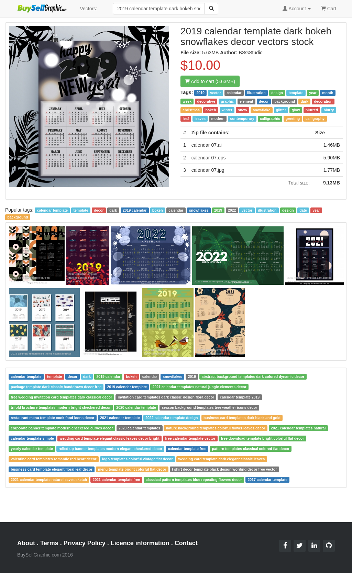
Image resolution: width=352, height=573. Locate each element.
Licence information (140, 543)
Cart (328, 8)
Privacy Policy (85, 543)
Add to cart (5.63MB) (210, 81)
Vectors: (88, 8)
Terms (49, 543)
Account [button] (297, 8)
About (26, 543)
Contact (186, 543)
